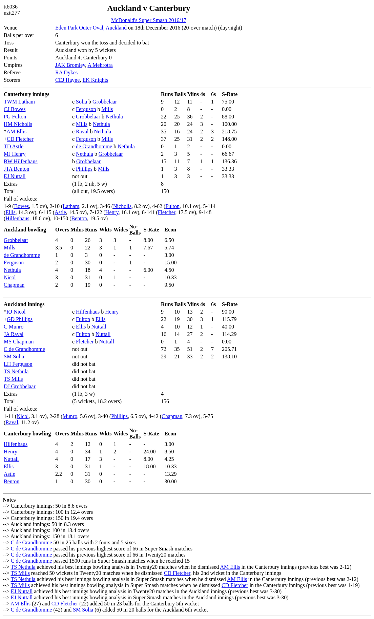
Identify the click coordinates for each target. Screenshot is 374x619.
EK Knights (95, 80)
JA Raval (13, 334)
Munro (70, 416)
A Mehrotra (99, 65)
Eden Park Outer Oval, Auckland (91, 28)
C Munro (13, 327)
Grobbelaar (104, 102)
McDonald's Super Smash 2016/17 (148, 20)
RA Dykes (66, 72)
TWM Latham (19, 102)
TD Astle (13, 146)
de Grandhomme (94, 146)
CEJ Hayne (67, 80)
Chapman (14, 285)
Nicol (10, 277)
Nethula (114, 116)
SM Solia (14, 356)
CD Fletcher (20, 139)
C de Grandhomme (24, 349)
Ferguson (86, 109)
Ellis (10, 212)
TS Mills (13, 379)
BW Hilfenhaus (21, 161)
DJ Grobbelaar (20, 386)
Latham (71, 206)
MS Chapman (19, 341)
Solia (81, 102)
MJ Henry (14, 154)
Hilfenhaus (17, 218)
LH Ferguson (18, 364)
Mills (107, 109)
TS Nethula (16, 371)
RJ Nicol (15, 312)
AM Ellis (16, 131)
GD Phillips (20, 319)
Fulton (172, 206)
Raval (82, 131)
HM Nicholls (18, 124)
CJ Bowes (14, 109)
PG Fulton (15, 116)
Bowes (21, 206)
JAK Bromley (70, 65)
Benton (79, 218)
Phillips (84, 169)
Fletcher (166, 212)
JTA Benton (16, 169)
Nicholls (122, 206)
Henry (112, 212)
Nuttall (98, 327)
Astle (60, 212)
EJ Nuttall (14, 176)
